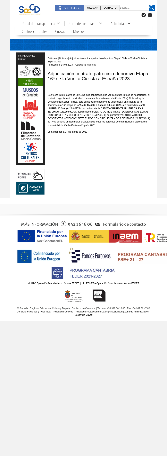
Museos (78, 31)
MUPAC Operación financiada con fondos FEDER (53, 283)
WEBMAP (92, 7)
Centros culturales (34, 31)
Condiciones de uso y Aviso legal (34, 311)
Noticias (91, 64)
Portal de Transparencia (41, 23)
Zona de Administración (136, 311)
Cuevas (60, 31)
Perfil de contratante (86, 23)
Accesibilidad (115, 311)
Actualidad (121, 23)
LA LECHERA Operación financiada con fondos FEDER (110, 283)
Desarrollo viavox (83, 315)
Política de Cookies (63, 311)
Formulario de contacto (124, 224)
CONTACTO (110, 7)
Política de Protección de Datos (91, 311)
